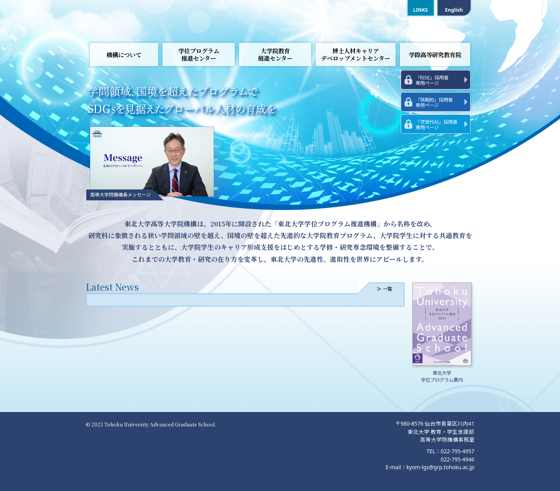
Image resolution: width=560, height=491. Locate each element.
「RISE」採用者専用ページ (431, 80)
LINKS (420, 9)
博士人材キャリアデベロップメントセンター (355, 54)
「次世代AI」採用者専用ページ (436, 125)
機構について (123, 55)
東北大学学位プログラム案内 (442, 376)
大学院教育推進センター (275, 54)
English (454, 9)
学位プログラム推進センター (198, 54)
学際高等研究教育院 (435, 55)
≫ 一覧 (384, 289)
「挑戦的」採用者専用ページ (434, 102)
